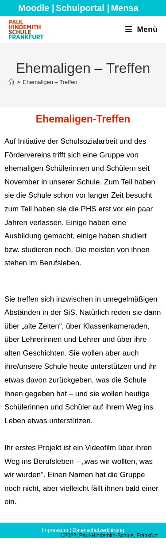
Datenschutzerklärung (98, 530)
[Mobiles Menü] (141, 29)
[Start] (11, 82)
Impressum (55, 530)
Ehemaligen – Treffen (50, 82)
